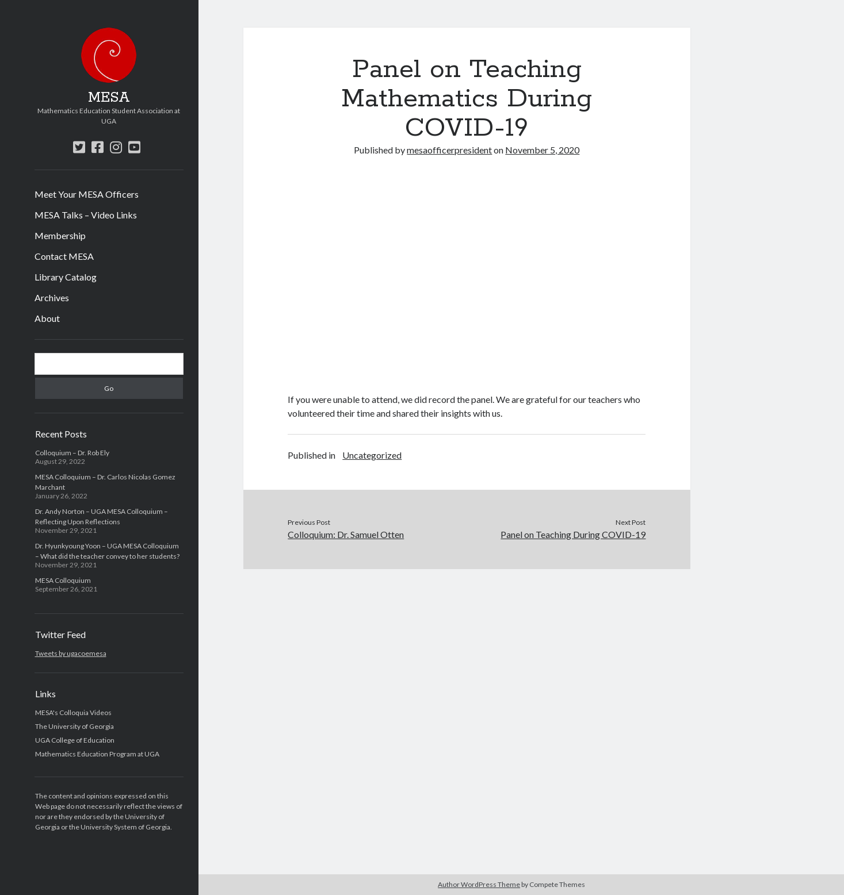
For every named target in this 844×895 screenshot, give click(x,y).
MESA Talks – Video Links (86, 214)
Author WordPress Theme (479, 884)
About (47, 318)
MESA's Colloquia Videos (73, 712)
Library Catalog (66, 276)
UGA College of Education (74, 740)
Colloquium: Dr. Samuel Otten (346, 534)
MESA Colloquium (63, 580)
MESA (109, 98)
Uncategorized (372, 455)
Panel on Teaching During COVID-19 (573, 534)
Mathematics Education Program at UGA (97, 754)
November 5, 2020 (542, 149)
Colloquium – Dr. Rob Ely (72, 452)
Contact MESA (64, 256)
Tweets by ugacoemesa (70, 653)
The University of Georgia (74, 726)
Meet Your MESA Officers (87, 194)
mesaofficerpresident (449, 149)
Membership (60, 235)
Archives (52, 297)
